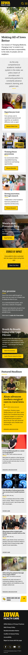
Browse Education (11, 168)
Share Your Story (14, 265)
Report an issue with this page (13, 640)
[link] (5, 3)
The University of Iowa (12, 650)
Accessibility (7, 637)
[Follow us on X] (10, 647)
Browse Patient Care (11, 126)
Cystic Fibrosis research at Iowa (12, 356)
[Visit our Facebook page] (5, 647)
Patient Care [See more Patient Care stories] (6, 511)
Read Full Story (8, 238)
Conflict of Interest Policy (11, 634)
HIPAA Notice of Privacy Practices (14, 624)
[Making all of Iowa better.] (14, 278)
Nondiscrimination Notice (11, 630)
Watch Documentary (9, 350)
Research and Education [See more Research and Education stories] (11, 429)
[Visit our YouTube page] (14, 647)
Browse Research (11, 208)
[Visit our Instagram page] (19, 647)
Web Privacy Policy (9, 627)
